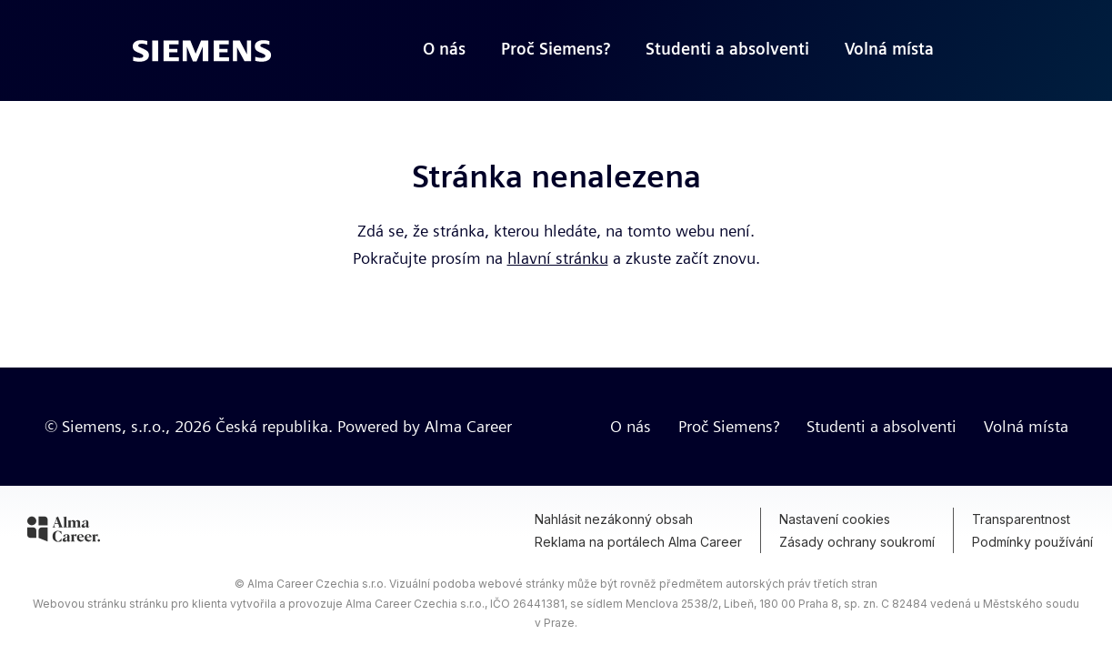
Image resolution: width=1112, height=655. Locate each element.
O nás (630, 426)
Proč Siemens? (728, 426)
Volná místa (1026, 426)
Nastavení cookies (834, 519)
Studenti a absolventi (881, 426)
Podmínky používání (1032, 541)
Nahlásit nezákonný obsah (614, 519)
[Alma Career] (63, 532)
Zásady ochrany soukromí (857, 541)
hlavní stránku (557, 257)
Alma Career (468, 426)
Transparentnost (1021, 519)
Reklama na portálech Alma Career (638, 541)
